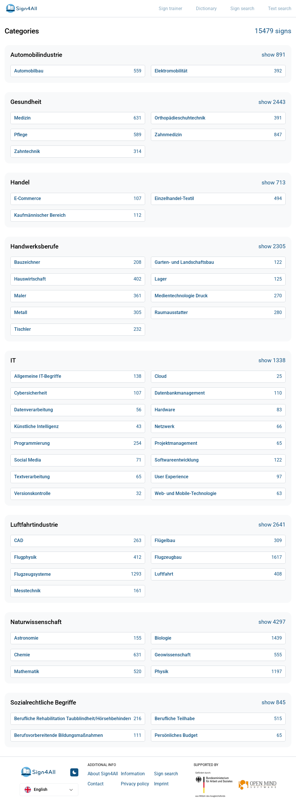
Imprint (161, 784)
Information (133, 773)
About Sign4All (103, 773)
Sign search (166, 773)
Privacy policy (135, 784)
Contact (95, 784)
